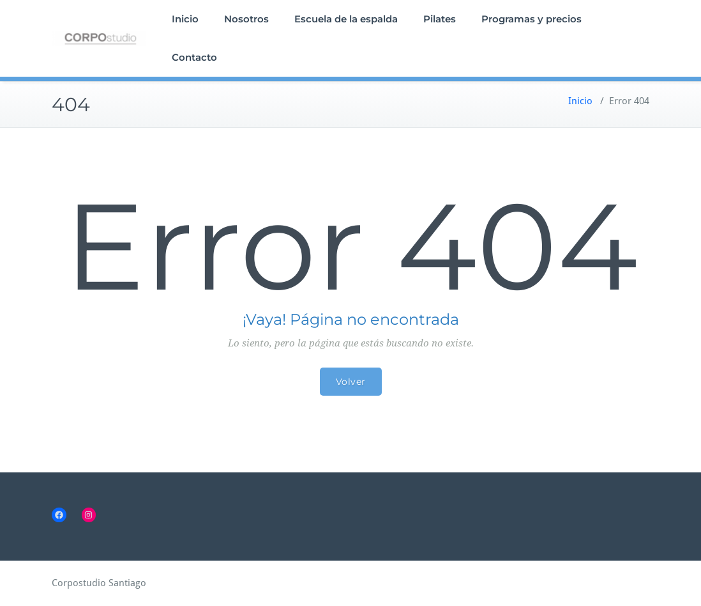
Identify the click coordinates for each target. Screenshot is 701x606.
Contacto (194, 57)
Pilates (439, 19)
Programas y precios (531, 19)
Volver (351, 381)
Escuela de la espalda (346, 19)
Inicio (185, 19)
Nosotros (246, 19)
